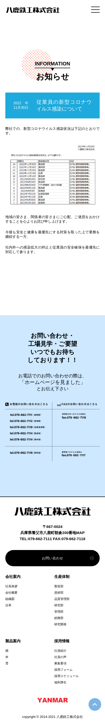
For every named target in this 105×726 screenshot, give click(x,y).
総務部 (58, 618)
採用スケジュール (66, 676)
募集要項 (60, 663)
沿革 (8, 605)
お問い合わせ (52, 558)
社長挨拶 (11, 586)
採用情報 (61, 641)
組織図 (9, 599)
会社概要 (11, 592)
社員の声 (60, 657)
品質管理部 (61, 599)
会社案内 (13, 576)
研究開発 (60, 624)
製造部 (58, 586)
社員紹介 (60, 650)
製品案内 (13, 641)
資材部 (58, 592)
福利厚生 (60, 682)
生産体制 (61, 576)
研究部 (58, 605)
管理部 (58, 611)
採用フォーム (63, 669)
